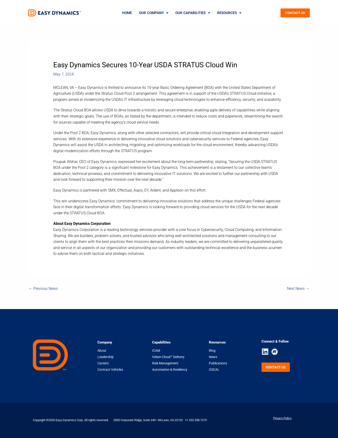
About (101, 350)
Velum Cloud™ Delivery (168, 357)
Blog (212, 350)
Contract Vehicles (110, 369)
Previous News (43, 288)
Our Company (153, 13)
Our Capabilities (192, 13)
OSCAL (214, 369)
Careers (103, 363)
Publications (218, 363)
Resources (229, 13)
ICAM (156, 350)
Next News (298, 288)
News (213, 357)
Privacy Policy (282, 418)
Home (127, 13)
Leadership (105, 357)
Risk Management (165, 363)
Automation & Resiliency (169, 369)
